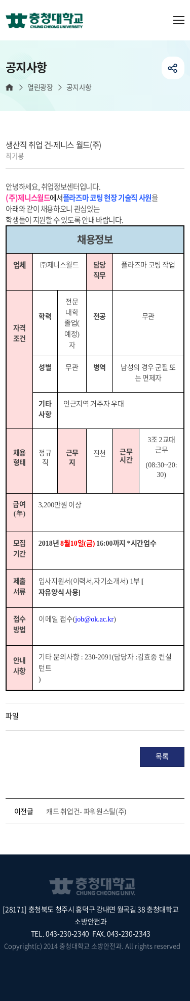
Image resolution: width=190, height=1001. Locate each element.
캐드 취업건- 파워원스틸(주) (86, 811)
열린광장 (40, 87)
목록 (162, 756)
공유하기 (173, 68)
